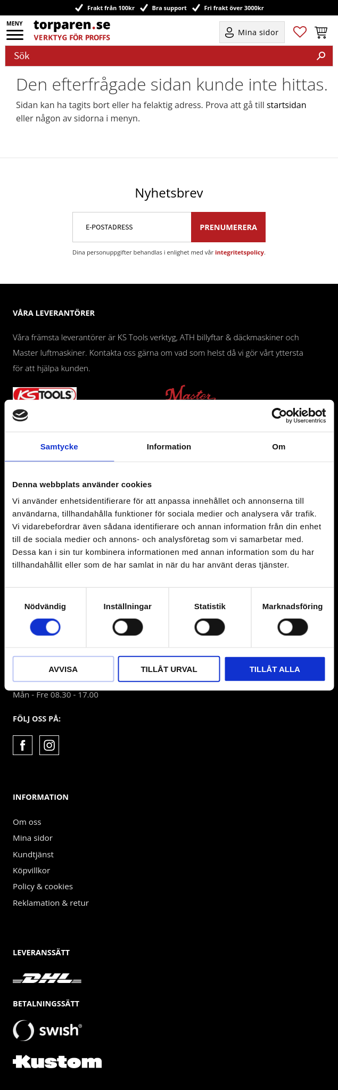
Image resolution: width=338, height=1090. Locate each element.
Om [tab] (278, 445)
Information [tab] (169, 445)
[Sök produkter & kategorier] (157, 56)
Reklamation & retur (51, 902)
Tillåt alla (275, 669)
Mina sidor (33, 837)
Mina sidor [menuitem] (258, 32)
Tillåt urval (169, 669)
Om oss (27, 821)
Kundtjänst (33, 854)
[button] (15, 38)
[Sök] (320, 55)
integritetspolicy (239, 252)
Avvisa (63, 669)
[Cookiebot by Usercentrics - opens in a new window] (279, 415)
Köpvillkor (31, 870)
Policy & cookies (43, 886)
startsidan (287, 105)
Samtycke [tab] (59, 445)
